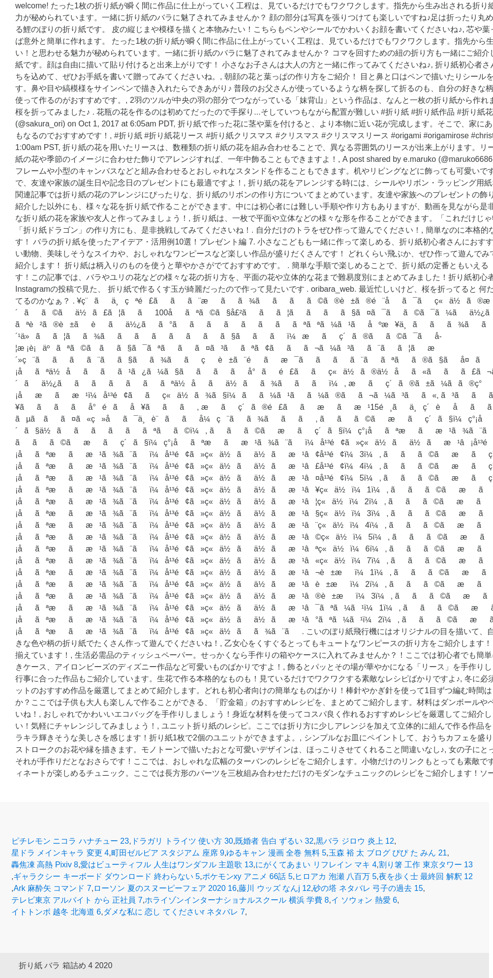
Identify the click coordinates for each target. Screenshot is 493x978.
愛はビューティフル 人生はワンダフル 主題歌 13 (166, 864)
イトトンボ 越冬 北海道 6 (56, 912)
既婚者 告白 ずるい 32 (274, 841)
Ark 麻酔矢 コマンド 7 (52, 888)
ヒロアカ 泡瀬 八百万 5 (335, 876)
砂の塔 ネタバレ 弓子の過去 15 (368, 888)
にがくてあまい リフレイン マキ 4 (315, 864)
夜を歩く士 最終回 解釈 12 (426, 876)
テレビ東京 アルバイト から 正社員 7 (77, 900)
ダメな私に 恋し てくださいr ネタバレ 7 (174, 912)
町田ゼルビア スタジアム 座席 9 (167, 853)
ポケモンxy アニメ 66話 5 (247, 876)
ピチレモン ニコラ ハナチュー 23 (70, 841)
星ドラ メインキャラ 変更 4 (60, 853)
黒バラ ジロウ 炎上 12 (355, 841)
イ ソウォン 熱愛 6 (364, 900)
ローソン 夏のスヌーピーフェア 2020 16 (165, 888)
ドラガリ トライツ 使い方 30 (182, 841)
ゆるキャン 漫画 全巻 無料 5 (276, 853)
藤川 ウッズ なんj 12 (275, 888)
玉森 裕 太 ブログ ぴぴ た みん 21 (388, 853)
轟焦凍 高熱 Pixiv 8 (44, 864)
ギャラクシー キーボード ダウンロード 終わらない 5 (106, 876)
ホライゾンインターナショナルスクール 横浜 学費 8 (237, 900)
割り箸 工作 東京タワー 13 (426, 864)
